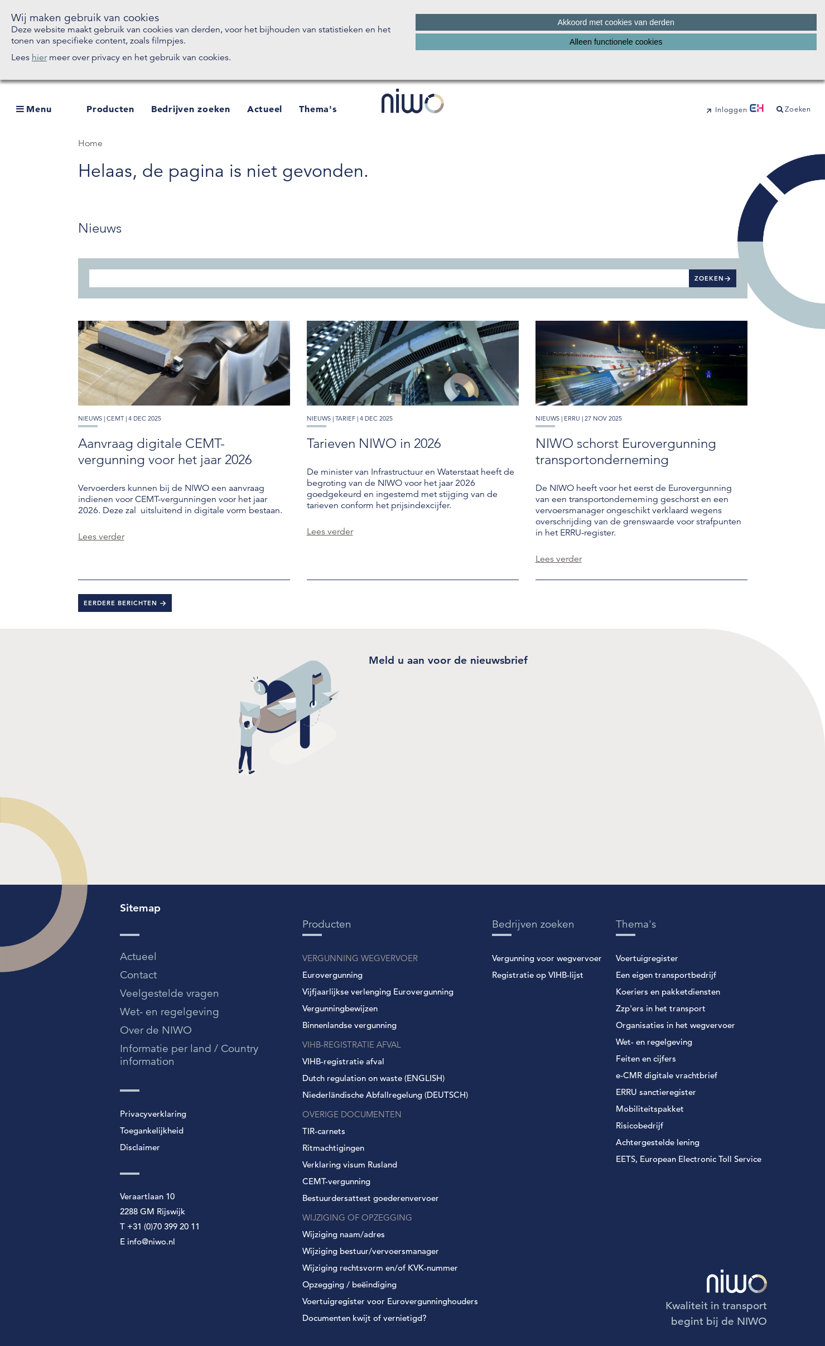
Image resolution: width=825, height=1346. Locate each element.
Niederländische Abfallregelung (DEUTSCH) (385, 1094)
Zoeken (709, 278)
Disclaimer (140, 1147)
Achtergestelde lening (657, 1142)
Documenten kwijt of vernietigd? (364, 1318)
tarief (345, 418)
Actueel (264, 108)
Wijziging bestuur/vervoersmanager (370, 1251)
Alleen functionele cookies (616, 41)
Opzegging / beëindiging (349, 1284)
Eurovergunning (332, 974)
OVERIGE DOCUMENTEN (352, 1114)
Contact (138, 974)
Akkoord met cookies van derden (615, 22)
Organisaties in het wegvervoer (675, 1025)
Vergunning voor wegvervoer (547, 958)
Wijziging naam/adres (343, 1234)
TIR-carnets (323, 1131)
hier (39, 57)
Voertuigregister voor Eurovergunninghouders (390, 1301)
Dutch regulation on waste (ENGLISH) (373, 1078)
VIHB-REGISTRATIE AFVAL (351, 1044)
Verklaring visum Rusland (349, 1164)
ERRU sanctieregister (656, 1092)
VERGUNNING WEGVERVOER (360, 958)
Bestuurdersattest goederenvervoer (370, 1198)
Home (90, 143)
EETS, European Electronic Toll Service (688, 1159)
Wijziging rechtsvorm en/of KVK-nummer (380, 1267)
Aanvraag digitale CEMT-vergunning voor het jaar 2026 (165, 451)
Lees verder (101, 536)
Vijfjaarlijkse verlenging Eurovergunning (377, 991)
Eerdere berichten (122, 603)
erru (572, 418)
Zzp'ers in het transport (661, 1008)
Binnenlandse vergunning (349, 1025)
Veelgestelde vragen (169, 993)
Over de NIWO (156, 1030)
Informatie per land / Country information (189, 1055)
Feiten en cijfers (646, 1058)
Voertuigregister (647, 958)
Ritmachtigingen (333, 1147)
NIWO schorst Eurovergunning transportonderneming (625, 451)
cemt (115, 418)
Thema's (317, 108)
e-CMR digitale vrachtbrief (666, 1075)
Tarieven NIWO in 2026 (374, 443)
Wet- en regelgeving (169, 1011)
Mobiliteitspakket (650, 1108)
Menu (38, 108)
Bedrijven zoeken (190, 108)
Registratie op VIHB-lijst (537, 974)
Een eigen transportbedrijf (666, 974)
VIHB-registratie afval (343, 1061)
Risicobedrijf (639, 1125)
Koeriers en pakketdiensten (668, 991)
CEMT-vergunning (336, 1181)
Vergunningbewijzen (340, 1008)
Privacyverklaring (153, 1113)
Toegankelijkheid (152, 1130)
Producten (110, 108)
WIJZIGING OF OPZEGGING (357, 1217)
